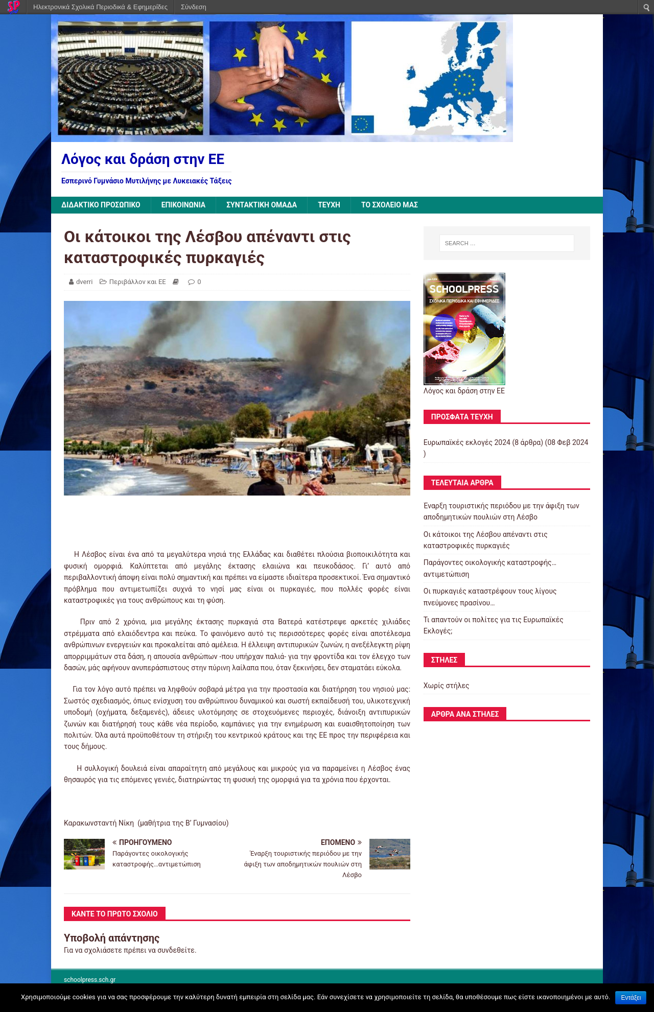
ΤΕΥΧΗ (330, 205)
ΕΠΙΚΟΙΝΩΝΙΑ (184, 205)
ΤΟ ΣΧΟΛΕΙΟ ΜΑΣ (391, 205)
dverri (84, 282)
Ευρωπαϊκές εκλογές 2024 (467, 442)
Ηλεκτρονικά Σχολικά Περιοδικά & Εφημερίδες (100, 7)
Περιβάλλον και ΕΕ (137, 282)
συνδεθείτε (176, 950)
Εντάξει (631, 997)
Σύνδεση (193, 7)
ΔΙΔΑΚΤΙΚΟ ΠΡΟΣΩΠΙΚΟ (101, 205)
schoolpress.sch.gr (89, 979)
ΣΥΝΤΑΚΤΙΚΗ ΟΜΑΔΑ (262, 205)
